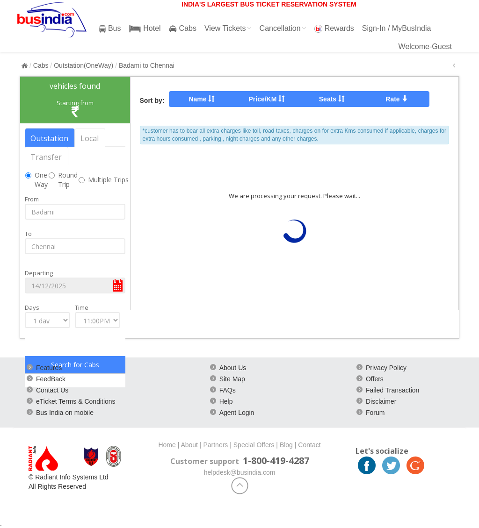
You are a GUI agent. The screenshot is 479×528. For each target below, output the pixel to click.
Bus (110, 28)
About (189, 445)
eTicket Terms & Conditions (76, 401)
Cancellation (283, 28)
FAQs (227, 390)
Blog (286, 445)
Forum (375, 412)
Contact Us (52, 390)
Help (226, 401)
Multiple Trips (108, 179)
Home (166, 445)
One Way (41, 180)
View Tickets (228, 28)
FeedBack (50, 379)
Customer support (204, 461)
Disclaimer (381, 401)
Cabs (182, 28)
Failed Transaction (392, 390)
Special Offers (254, 445)
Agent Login (236, 412)
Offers (375, 379)
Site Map (232, 379)
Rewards (334, 28)
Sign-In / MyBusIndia (396, 28)
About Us (233, 367)
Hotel (145, 28)
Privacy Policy (386, 367)
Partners (215, 445)
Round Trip (68, 180)
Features (49, 367)
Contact (309, 445)
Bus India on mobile (65, 412)
